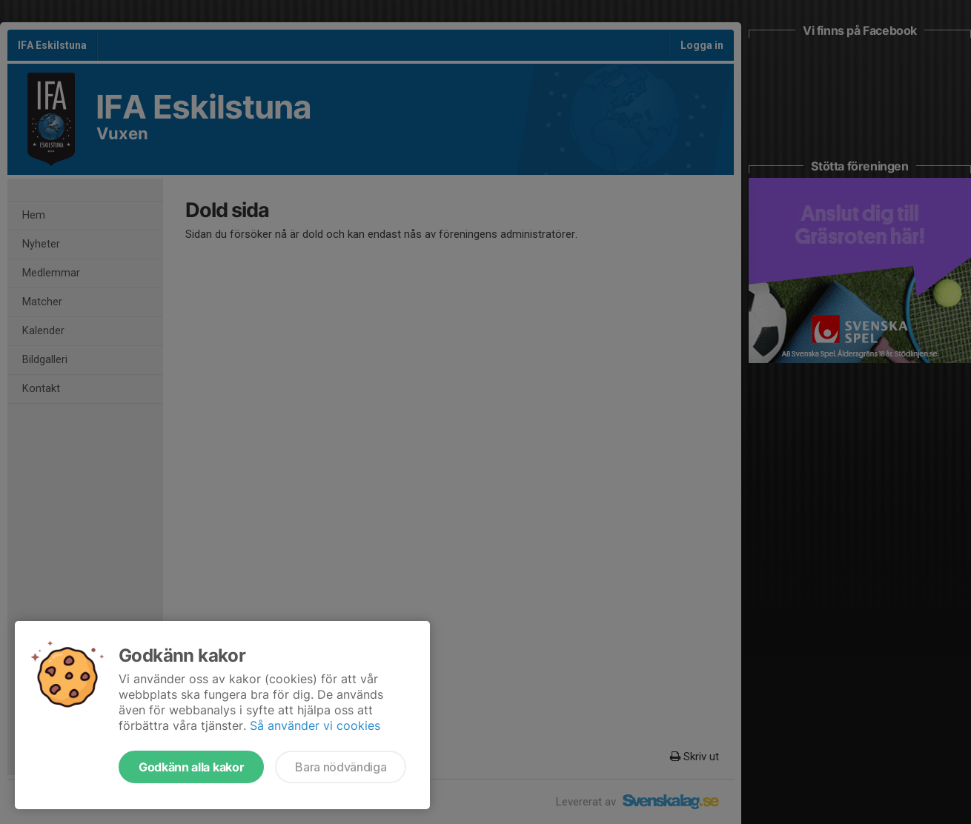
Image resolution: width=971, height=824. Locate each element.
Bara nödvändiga (340, 767)
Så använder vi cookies (315, 725)
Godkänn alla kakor (191, 767)
